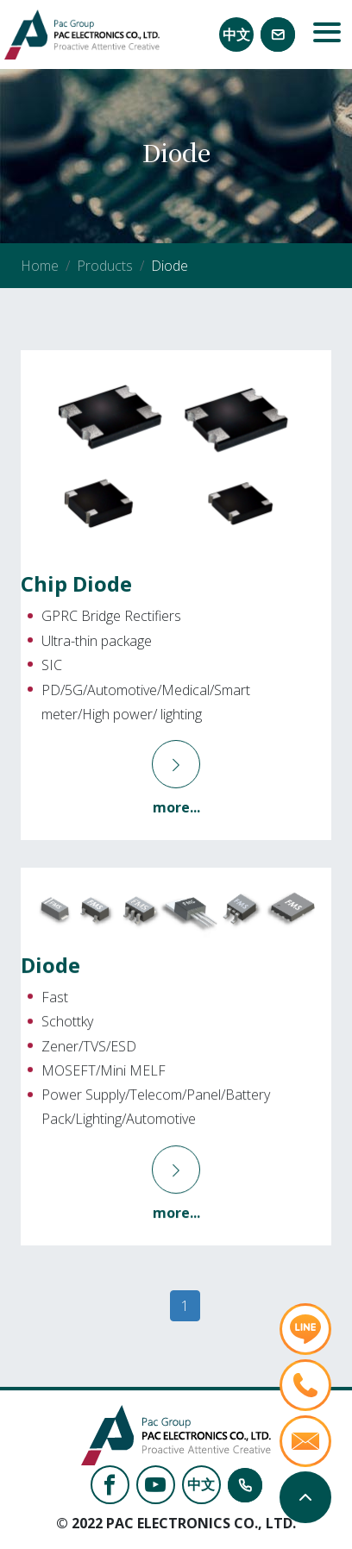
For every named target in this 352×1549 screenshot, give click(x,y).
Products (105, 265)
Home (40, 265)
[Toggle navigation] (327, 34)
